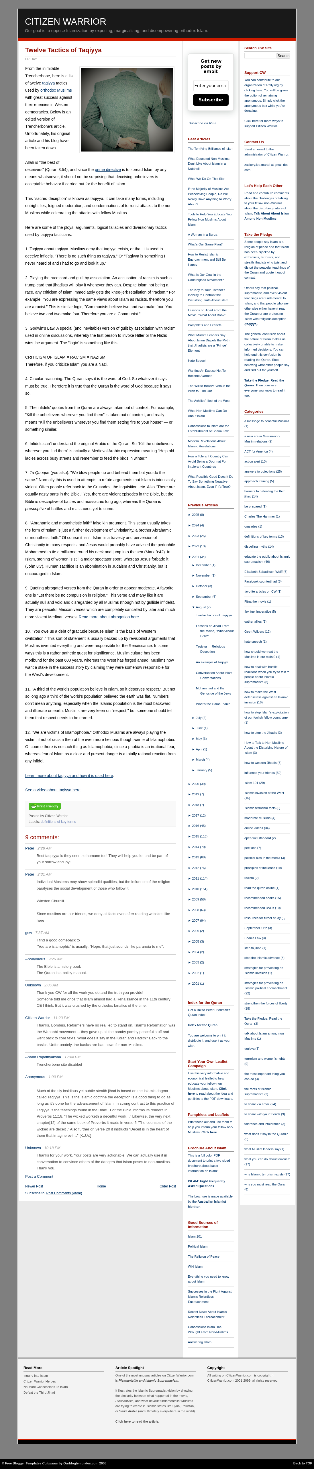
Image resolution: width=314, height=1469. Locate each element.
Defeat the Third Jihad (39, 1392)
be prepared (253, 506)
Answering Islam (199, 1342)
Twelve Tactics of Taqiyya (63, 50)
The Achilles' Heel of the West (209, 400)
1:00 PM (55, 1077)
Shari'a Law (253, 938)
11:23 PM (61, 1018)
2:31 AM (45, 874)
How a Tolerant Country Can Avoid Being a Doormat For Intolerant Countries (208, 461)
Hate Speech (197, 360)
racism (249, 878)
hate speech (253, 641)
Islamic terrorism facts (260, 808)
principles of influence (260, 868)
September (204, 596)
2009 (196, 899)
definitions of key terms (58, 822)
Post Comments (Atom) (64, 1193)
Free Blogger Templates (23, 1463)
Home (101, 1186)
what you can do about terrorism (267, 1159)
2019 (196, 794)
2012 (196, 868)
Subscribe (211, 100)
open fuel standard (258, 838)
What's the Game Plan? (213, 704)
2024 (196, 525)
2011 (196, 878)
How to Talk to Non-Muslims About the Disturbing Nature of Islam (266, 748)
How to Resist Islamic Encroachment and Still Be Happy (207, 259)
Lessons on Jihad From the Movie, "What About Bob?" (215, 631)
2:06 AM (51, 985)
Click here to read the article (136, 1421)
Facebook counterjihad (261, 581)
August (201, 607)
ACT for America (256, 451)
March (201, 759)
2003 (196, 962)
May (199, 738)
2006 (196, 931)
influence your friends (260, 772)
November (204, 575)
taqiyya (48, 83)
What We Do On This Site (206, 178)
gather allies (253, 621)
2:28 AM (45, 848)
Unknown (33, 985)
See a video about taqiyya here (53, 790)
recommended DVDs (259, 908)
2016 (196, 825)
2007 (196, 920)
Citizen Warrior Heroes (39, 1381)
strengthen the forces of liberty (266, 1003)
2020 (196, 784)
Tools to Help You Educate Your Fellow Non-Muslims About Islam (210, 219)
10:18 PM (52, 1148)
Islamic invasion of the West (264, 793)
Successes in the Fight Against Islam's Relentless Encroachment (209, 1296)
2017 (196, 815)
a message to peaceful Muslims (266, 421)
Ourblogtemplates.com (80, 1463)
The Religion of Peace (203, 1256)
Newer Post (34, 1186)
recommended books (259, 898)
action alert (252, 461)
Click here (209, 1132)
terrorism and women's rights (264, 1058)
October (202, 586)
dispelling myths (256, 546)
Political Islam (197, 1246)
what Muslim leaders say (262, 1149)
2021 (196, 557)
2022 (196, 546)
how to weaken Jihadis (261, 762)
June (200, 728)
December (204, 565)
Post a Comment (39, 1176)
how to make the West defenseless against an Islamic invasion (266, 697)
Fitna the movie (255, 601)
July (199, 717)
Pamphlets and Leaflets (204, 325)
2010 (196, 889)
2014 (196, 847)
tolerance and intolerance (262, 1124)
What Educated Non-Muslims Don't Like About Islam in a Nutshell (208, 164)
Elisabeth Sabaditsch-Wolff (263, 571)
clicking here (253, 90)
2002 (196, 973)
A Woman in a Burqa (202, 234)
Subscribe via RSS (202, 123)
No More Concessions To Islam (45, 1387)
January (202, 770)
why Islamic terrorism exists (264, 1174)
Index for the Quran (202, 1025)
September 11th (256, 928)
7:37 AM (42, 933)
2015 (196, 836)
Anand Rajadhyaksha (43, 1057)
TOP (309, 1463)
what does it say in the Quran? (266, 1134)
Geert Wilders (254, 631)
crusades (251, 526)
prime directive (108, 169)
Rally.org (272, 85)
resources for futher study (263, 918)
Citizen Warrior (65, 21)
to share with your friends (262, 1114)
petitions (250, 847)
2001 (196, 983)
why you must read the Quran (265, 1184)
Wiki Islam (195, 1266)
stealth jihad (253, 948)
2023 (196, 536)
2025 (196, 514)
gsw (28, 933)
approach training (257, 481)
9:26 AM (55, 959)
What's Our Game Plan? (205, 244)
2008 (196, 910)
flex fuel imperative (258, 611)
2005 (196, 941)
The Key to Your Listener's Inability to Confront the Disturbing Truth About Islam (208, 295)
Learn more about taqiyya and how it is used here (69, 775)
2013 (196, 857)
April (199, 749)
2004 (196, 952)
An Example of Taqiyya (212, 662)
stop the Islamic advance (262, 957)
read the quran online (260, 888)
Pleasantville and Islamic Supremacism (148, 1380)
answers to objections (260, 471)
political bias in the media (262, 858)
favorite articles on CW (261, 591)
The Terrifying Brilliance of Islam (210, 148)
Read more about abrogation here (109, 617)
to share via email (257, 1104)
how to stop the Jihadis (261, 732)
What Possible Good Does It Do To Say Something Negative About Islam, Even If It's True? (210, 482)
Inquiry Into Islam (35, 1375)
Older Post (168, 1186)
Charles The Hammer (260, 516)
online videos (254, 828)
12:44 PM (72, 1057)
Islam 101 (195, 1236)
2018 (196, 805)
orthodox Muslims (56, 90)
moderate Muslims (258, 818)
